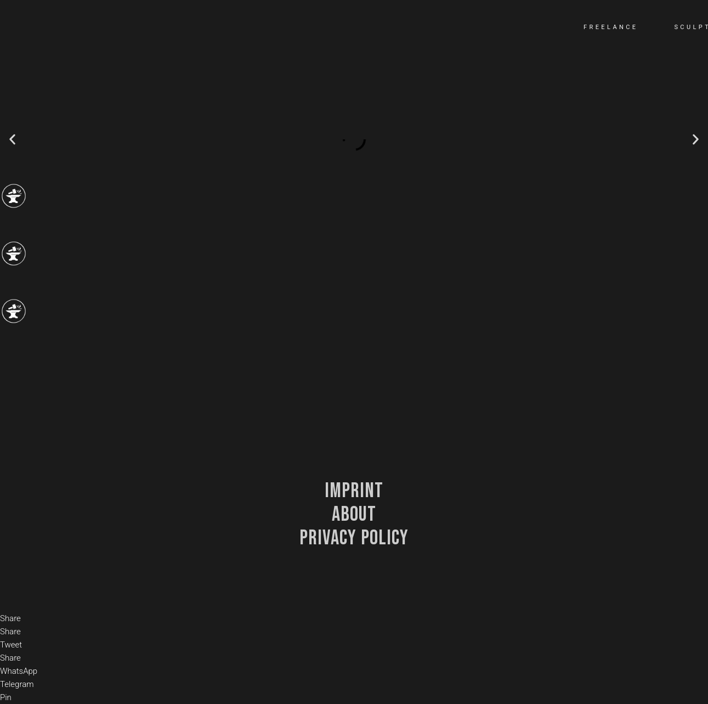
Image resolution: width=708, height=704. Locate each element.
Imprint (354, 490)
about (354, 514)
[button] (12, 140)
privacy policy (353, 538)
